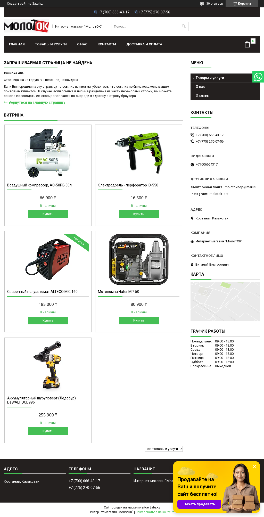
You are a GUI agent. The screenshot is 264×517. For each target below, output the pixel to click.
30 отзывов (214, 3)
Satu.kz (155, 507)
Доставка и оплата (144, 44)
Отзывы (203, 95)
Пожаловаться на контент (155, 512)
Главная (17, 44)
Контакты (107, 44)
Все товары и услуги (162, 449)
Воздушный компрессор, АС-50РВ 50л (39, 185)
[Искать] (183, 26)
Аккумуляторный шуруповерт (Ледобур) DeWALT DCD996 (41, 400)
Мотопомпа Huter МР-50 (118, 292)
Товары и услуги (51, 44)
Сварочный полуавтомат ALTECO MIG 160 (42, 292)
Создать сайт (17, 3)
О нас (82, 44)
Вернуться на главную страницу (37, 102)
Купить (48, 214)
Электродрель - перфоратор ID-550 (128, 185)
